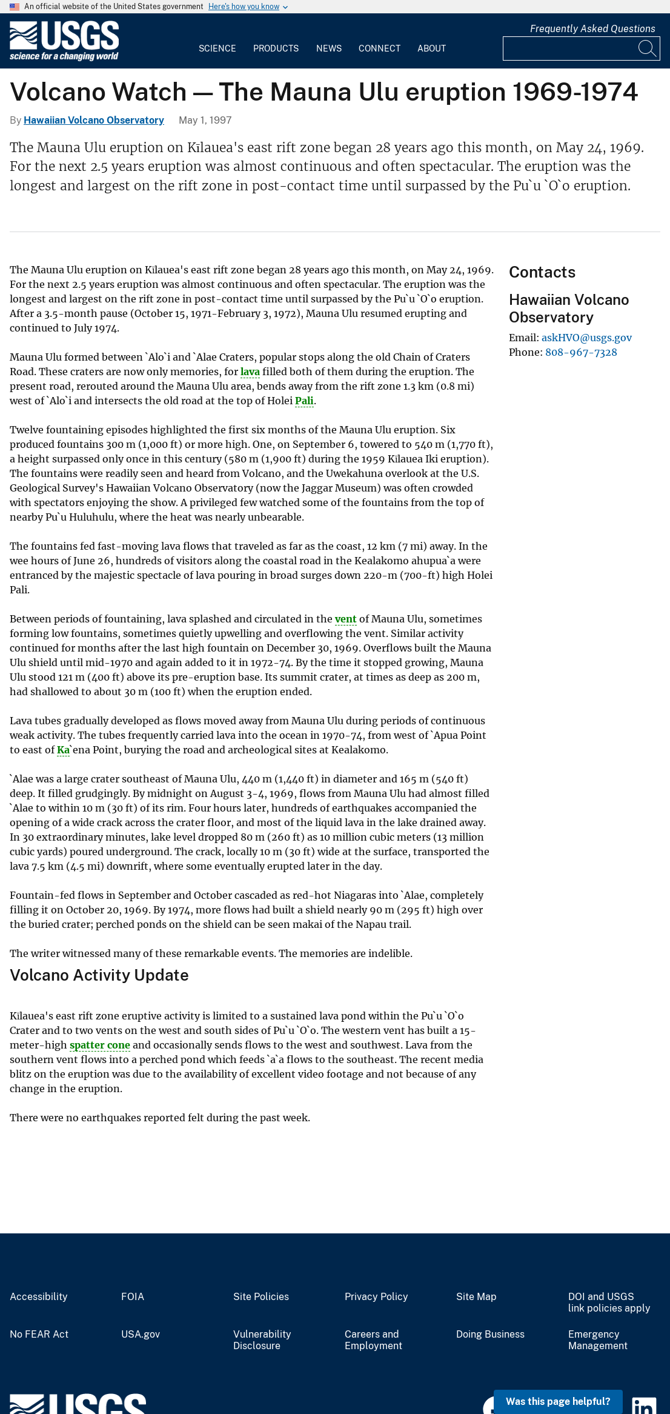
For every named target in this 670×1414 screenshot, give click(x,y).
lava (250, 371)
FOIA (132, 1297)
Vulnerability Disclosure (262, 1340)
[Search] (648, 48)
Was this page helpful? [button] (558, 1401)
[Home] (64, 58)
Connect (379, 48)
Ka (63, 750)
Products (276, 48)
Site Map (476, 1297)
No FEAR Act (39, 1334)
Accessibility (39, 1297)
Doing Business (490, 1334)
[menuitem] (217, 41)
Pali (304, 401)
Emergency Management (598, 1340)
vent (346, 619)
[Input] (581, 48)
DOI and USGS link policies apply (609, 1303)
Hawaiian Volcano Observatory (94, 120)
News (329, 48)
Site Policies (261, 1297)
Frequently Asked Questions (592, 29)
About (431, 48)
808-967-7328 (581, 352)
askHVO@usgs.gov (587, 338)
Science (217, 48)
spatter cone (100, 1045)
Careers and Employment (373, 1340)
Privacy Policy (376, 1297)
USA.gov (140, 1334)
